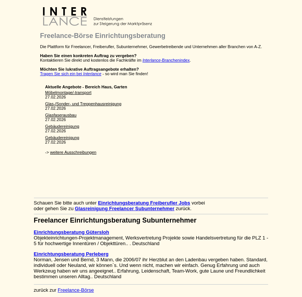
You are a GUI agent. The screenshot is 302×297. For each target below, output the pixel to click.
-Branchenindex (165, 60)
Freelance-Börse (76, 290)
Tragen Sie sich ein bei (70, 73)
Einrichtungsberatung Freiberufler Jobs (144, 203)
